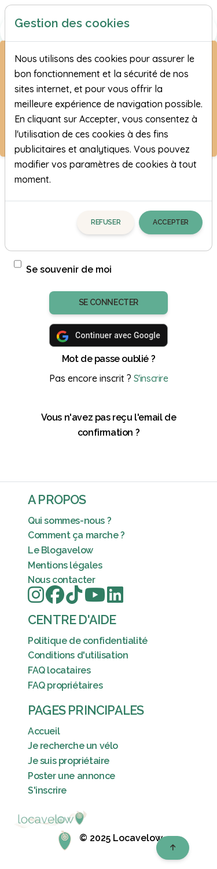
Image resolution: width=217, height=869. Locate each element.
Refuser (105, 222)
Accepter (171, 222)
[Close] (198, 23)
